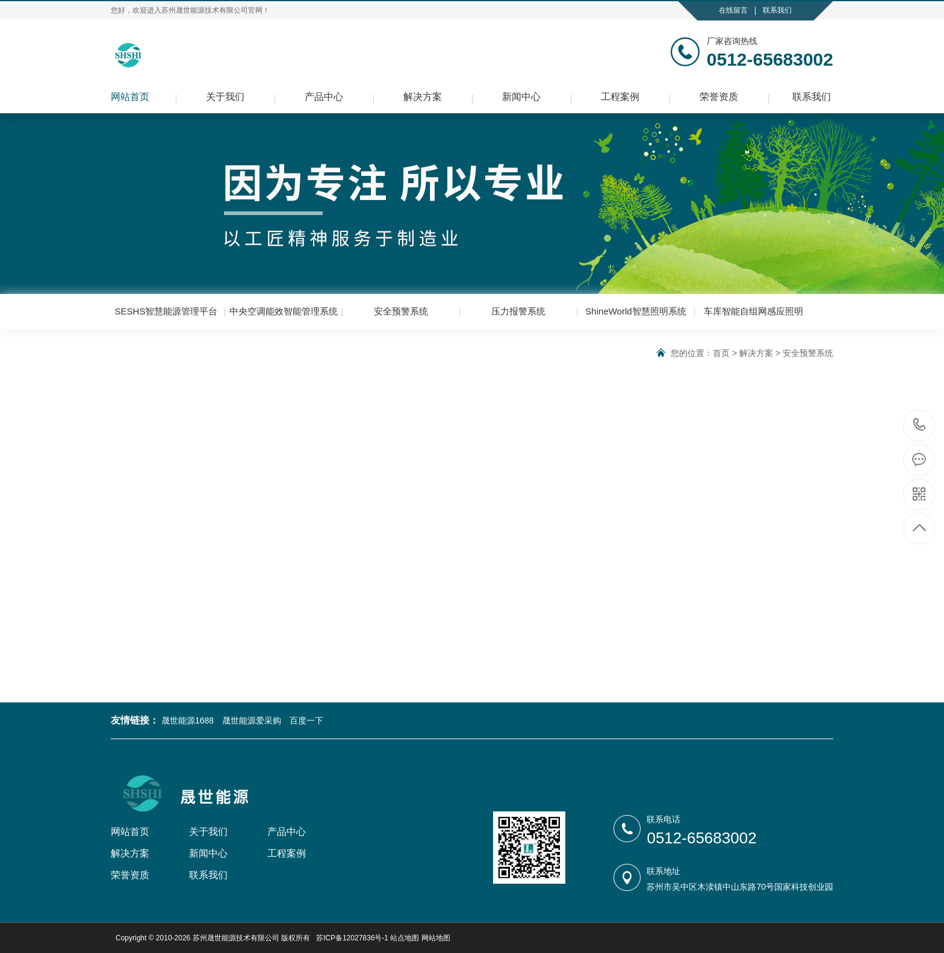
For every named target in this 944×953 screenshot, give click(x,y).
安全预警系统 (401, 311)
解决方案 (422, 97)
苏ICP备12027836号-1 (352, 938)
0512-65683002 (920, 426)
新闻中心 (521, 97)
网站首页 (130, 97)
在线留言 (733, 10)
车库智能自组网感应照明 (753, 311)
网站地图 (435, 938)
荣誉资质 (719, 97)
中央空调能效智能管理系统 (283, 311)
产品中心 (324, 97)
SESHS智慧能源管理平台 (166, 311)
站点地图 (404, 938)
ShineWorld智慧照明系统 (635, 311)
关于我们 (225, 97)
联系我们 (777, 10)
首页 (721, 353)
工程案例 (620, 97)
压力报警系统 (518, 311)
